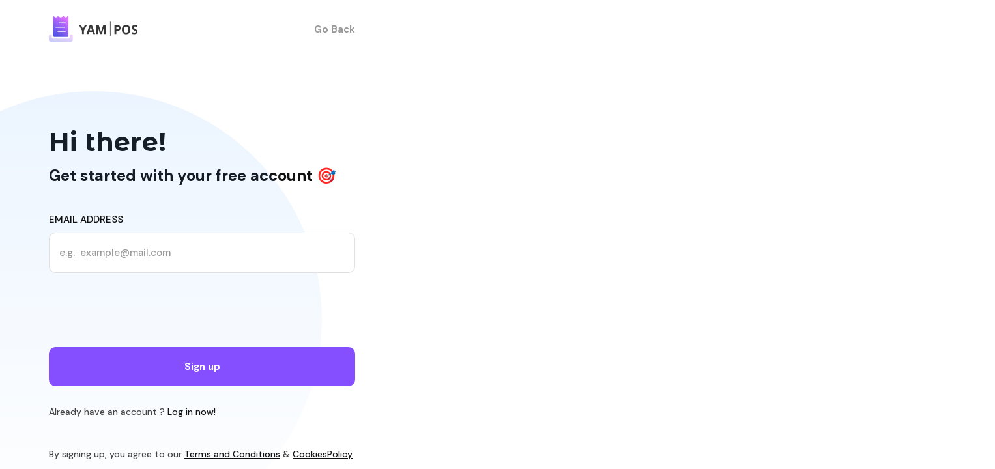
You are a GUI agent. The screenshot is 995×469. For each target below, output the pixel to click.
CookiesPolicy (323, 454)
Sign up (202, 366)
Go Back (334, 29)
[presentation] (148, 312)
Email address (86, 219)
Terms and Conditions (232, 454)
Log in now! (191, 412)
